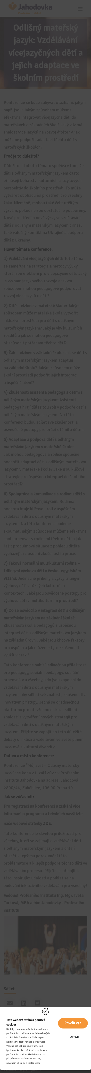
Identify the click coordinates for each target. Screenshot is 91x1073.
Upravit (74, 1036)
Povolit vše (73, 1023)
